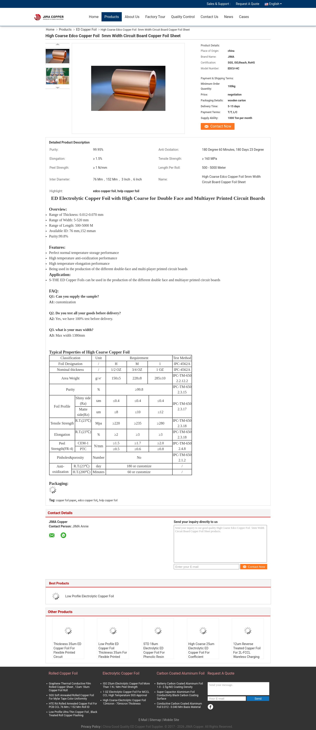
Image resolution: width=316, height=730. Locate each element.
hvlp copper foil (108, 500)
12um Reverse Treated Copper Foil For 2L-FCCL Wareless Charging (247, 650)
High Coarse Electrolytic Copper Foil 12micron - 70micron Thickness (124, 702)
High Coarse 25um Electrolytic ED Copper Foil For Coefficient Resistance (201, 652)
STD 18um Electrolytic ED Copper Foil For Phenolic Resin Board (154, 652)
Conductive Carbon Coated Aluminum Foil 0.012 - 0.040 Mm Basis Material (179, 705)
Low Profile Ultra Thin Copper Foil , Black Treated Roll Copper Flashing (73, 713)
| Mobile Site (170, 720)
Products (111, 17)
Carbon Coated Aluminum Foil (181, 673)
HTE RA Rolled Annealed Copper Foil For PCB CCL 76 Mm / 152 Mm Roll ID (73, 705)
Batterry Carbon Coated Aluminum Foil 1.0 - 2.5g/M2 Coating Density (180, 685)
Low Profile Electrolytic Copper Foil (89, 596)
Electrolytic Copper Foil (121, 673)
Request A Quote (247, 4)
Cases (244, 17)
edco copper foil (87, 500)
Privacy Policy (90, 726)
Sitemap (155, 720)
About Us (132, 17)
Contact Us (209, 17)
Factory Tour (155, 17)
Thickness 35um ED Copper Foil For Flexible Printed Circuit (67, 650)
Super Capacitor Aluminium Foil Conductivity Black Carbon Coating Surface (177, 695)
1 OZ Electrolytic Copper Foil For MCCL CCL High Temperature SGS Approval (126, 693)
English (275, 4)
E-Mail (142, 720)
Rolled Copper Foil (63, 673)
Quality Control (183, 17)
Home (94, 17)
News (228, 17)
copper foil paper (66, 500)
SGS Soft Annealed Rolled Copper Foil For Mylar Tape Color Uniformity (71, 697)
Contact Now (220, 126)
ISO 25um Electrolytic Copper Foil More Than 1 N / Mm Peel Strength (126, 685)
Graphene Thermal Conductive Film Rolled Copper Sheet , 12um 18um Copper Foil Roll (70, 687)
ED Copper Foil (86, 29)
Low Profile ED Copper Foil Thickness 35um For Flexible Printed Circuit (112, 652)
